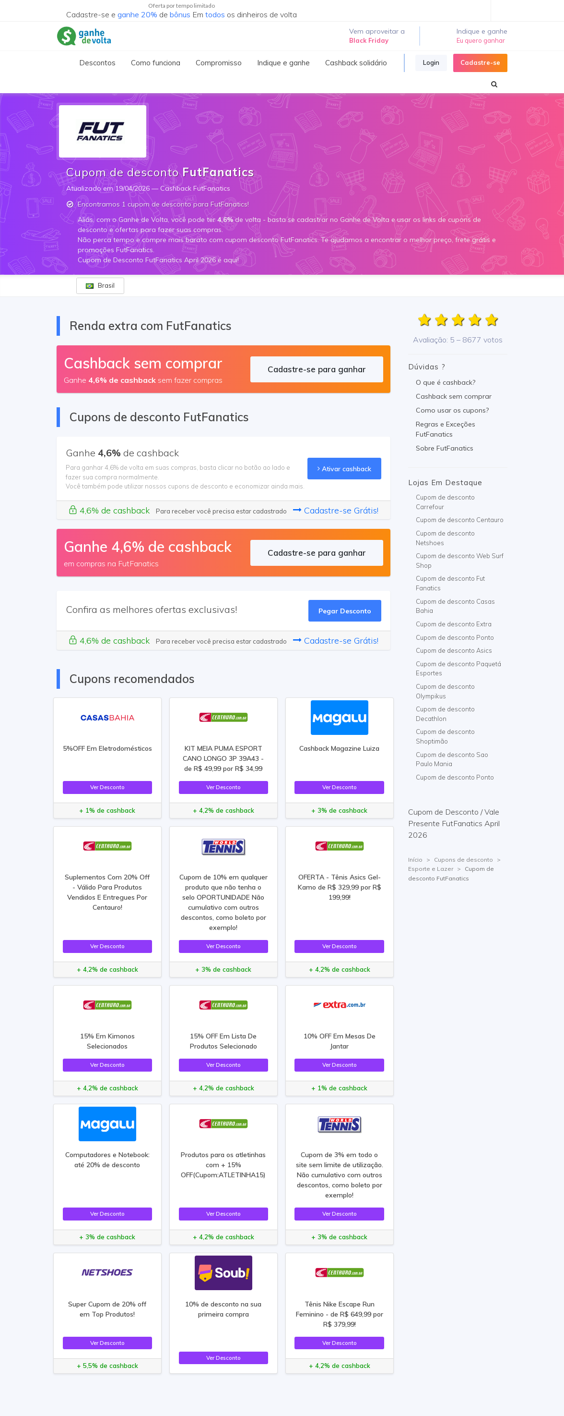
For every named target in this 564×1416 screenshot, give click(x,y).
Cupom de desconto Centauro (460, 520)
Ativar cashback (344, 468)
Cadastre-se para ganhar (317, 369)
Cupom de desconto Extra (454, 624)
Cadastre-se (480, 62)
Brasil (100, 285)
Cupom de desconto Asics (454, 650)
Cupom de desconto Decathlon (445, 713)
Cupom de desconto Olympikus (445, 691)
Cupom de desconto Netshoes (445, 538)
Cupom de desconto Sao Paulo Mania (452, 759)
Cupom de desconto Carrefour (445, 502)
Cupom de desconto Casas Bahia (455, 606)
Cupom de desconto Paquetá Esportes (458, 668)
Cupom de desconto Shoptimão (445, 736)
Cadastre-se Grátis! (335, 510)
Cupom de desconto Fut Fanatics (450, 583)
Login (431, 62)
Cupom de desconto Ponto (455, 637)
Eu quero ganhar (481, 40)
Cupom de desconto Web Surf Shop (460, 560)
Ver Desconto (107, 787)
